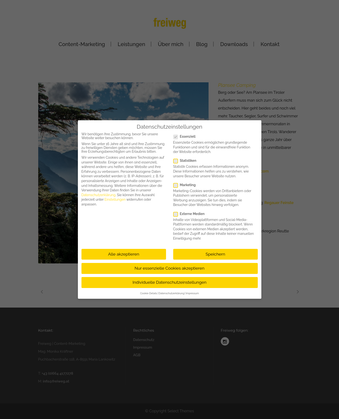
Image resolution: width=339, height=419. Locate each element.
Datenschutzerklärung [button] (171, 293)
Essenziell (186, 136)
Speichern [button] (215, 254)
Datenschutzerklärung (98, 195)
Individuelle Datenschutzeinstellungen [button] (169, 282)
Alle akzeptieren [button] (123, 254)
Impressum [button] (192, 293)
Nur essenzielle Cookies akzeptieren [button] (169, 268)
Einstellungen (114, 199)
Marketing (186, 185)
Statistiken (186, 160)
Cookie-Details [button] (148, 293)
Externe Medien (191, 214)
